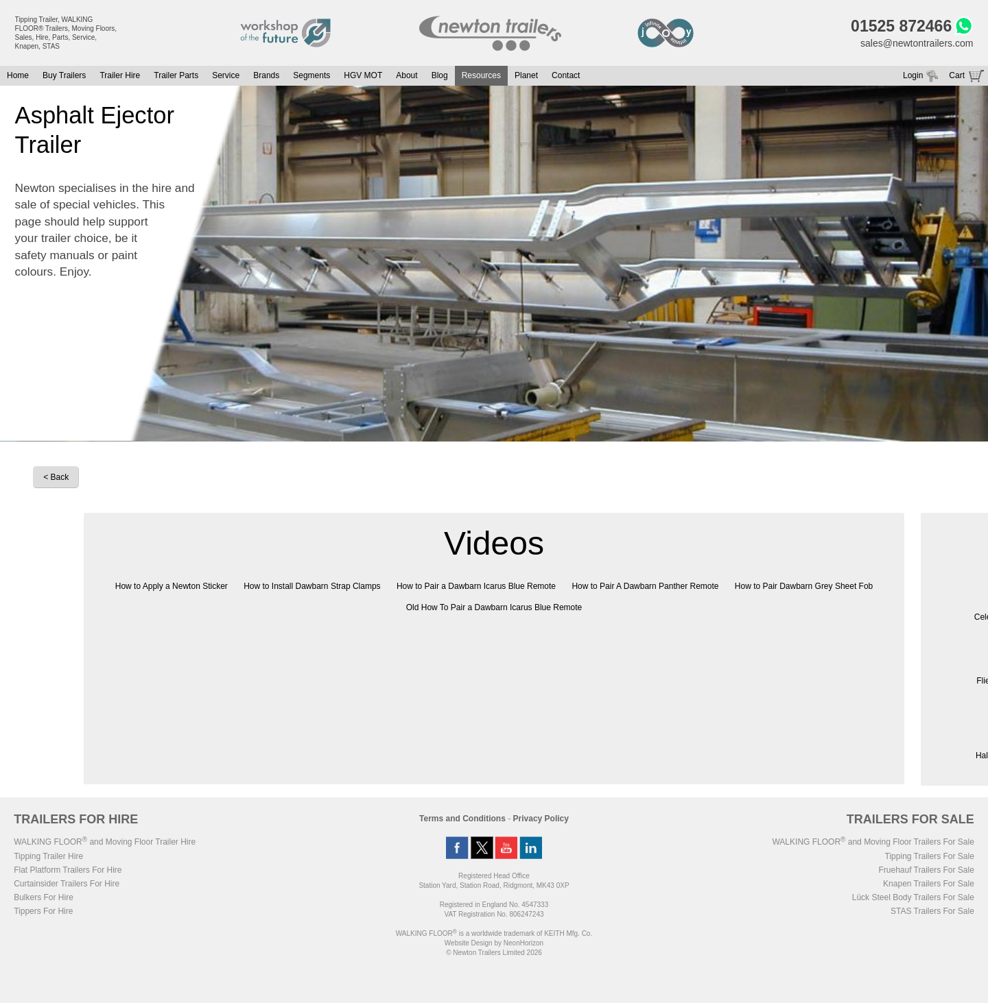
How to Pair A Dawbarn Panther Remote (645, 586)
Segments (311, 75)
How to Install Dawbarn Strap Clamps (312, 586)
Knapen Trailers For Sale (928, 884)
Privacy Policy (541, 818)
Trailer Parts (176, 75)
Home (18, 75)
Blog (440, 75)
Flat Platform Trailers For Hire (67, 870)
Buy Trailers (64, 75)
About (406, 75)
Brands (266, 75)
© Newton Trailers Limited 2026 (494, 952)
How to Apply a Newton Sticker (171, 586)
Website (469, 943)
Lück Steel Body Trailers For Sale (913, 897)
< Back (56, 477)
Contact (566, 75)
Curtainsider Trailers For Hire (66, 884)
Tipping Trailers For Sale (929, 856)
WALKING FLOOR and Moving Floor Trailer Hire (105, 842)
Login (913, 75)
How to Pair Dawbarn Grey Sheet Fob (804, 586)
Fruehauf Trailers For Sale (926, 870)
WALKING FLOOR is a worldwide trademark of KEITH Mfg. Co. (494, 933)
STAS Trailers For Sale (932, 911)
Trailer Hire (119, 75)
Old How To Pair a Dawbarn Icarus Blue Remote (494, 607)
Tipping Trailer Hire (48, 856)
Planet (526, 75)
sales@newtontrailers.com (916, 43)
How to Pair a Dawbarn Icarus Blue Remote (476, 586)
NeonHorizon (523, 943)
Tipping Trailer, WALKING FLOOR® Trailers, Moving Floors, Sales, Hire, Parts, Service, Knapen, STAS (66, 33)
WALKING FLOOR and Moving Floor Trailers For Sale (873, 842)
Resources (481, 75)
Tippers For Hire (43, 911)
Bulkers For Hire (43, 897)
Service (225, 75)
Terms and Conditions (462, 818)
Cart (957, 75)
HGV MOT (363, 75)
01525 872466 (901, 26)
